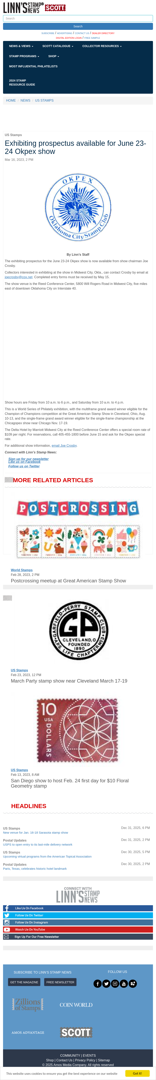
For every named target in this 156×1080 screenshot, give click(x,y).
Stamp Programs (24, 56)
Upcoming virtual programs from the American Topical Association (47, 856)
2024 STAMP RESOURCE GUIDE (22, 82)
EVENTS (89, 1055)
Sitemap (104, 1060)
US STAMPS (44, 100)
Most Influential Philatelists (33, 66)
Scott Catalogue (57, 46)
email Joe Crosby (64, 445)
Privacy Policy (85, 1060)
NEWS (25, 100)
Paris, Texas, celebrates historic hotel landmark (35, 868)
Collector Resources (102, 46)
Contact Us (64, 1060)
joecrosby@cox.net (18, 277)
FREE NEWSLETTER (60, 982)
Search (78, 26)
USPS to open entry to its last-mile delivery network (37, 844)
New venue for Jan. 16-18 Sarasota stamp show (35, 832)
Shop (53, 56)
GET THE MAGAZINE (24, 982)
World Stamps (21, 570)
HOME (11, 100)
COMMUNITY (70, 1055)
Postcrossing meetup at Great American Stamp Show (68, 580)
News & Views (21, 46)
